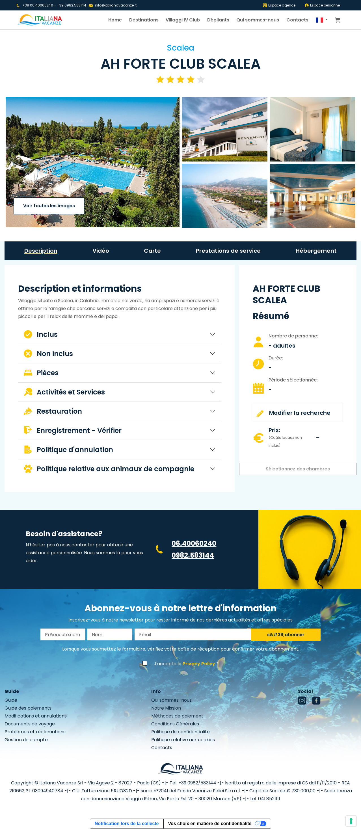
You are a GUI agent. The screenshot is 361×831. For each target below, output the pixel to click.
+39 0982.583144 (71, 5)
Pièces (41, 373)
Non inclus (48, 353)
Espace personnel (322, 5)
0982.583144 (193, 555)
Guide (11, 700)
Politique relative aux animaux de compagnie (109, 469)
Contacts (297, 20)
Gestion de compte (26, 739)
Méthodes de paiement (177, 716)
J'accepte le (184, 663)
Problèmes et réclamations (35, 732)
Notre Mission (166, 708)
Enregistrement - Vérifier (73, 430)
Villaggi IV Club (183, 20)
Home (115, 20)
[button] (322, 20)
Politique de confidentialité (180, 732)
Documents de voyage (30, 724)
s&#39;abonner (285, 634)
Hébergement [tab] (316, 251)
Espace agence (279, 5)
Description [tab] (40, 251)
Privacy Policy (199, 663)
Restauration (53, 411)
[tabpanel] (119, 380)
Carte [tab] (152, 251)
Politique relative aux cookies (183, 739)
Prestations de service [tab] (228, 251)
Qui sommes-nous (257, 20)
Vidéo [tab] (100, 251)
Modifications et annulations (36, 716)
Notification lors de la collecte (127, 823)
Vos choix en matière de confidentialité (210, 823)
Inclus (41, 334)
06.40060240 (194, 543)
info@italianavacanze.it (116, 5)
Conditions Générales (175, 724)
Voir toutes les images (49, 205)
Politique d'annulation (68, 449)
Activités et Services (64, 392)
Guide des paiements (28, 708)
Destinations (144, 20)
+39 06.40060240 (37, 5)
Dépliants (218, 20)
